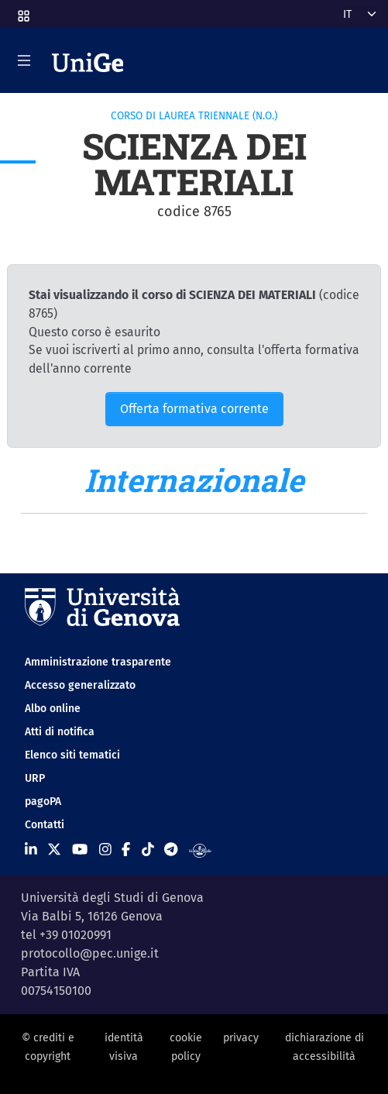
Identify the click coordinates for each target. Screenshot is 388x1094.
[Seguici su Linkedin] (31, 849)
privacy (241, 1037)
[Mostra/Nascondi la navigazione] (24, 60)
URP (35, 778)
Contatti (44, 824)
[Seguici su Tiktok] (148, 849)
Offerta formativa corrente (194, 408)
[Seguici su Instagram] (105, 849)
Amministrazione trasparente (98, 662)
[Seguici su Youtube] (80, 849)
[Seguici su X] (54, 849)
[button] (22, 11)
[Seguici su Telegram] (170, 849)
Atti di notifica (59, 731)
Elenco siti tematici (72, 755)
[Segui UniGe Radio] (200, 849)
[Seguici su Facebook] (126, 849)
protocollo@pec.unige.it (90, 953)
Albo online (53, 708)
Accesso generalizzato (80, 685)
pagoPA (43, 801)
